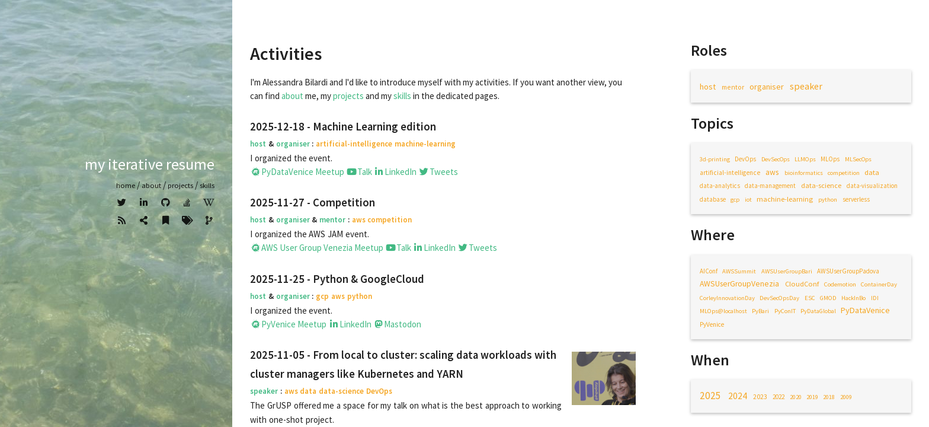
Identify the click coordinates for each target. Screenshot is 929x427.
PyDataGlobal (818, 311)
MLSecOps (858, 159)
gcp (735, 199)
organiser (766, 86)
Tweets (438, 171)
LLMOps (805, 159)
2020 (796, 397)
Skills (207, 185)
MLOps (830, 159)
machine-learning (785, 199)
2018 (829, 397)
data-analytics (720, 185)
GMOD (828, 298)
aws (772, 172)
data (871, 172)
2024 (737, 395)
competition (844, 173)
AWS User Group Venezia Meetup (316, 247)
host (708, 86)
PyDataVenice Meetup (297, 171)
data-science (821, 185)
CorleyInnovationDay (727, 298)
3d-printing (715, 159)
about (151, 185)
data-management (770, 185)
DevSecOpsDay (779, 298)
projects (348, 95)
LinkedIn (395, 171)
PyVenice (712, 324)
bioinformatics (803, 173)
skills (402, 95)
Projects (180, 185)
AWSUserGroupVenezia (739, 284)
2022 (778, 397)
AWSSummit (739, 271)
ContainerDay (879, 284)
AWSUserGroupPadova (848, 271)
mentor (733, 86)
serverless (856, 199)
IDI (875, 298)
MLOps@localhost (723, 311)
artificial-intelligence (730, 172)
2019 (812, 397)
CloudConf (802, 283)
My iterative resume (149, 164)
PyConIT (785, 311)
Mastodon (397, 324)
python (827, 199)
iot (748, 199)
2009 (846, 397)
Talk (359, 171)
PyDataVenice (865, 310)
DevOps (745, 159)
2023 (760, 396)
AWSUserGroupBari (786, 271)
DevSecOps (775, 159)
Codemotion (840, 284)
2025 (710, 395)
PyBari (760, 311)
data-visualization (872, 185)
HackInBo (853, 298)
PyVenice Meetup (288, 324)
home (125, 185)
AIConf (708, 271)
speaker (806, 86)
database (713, 199)
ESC (810, 298)
